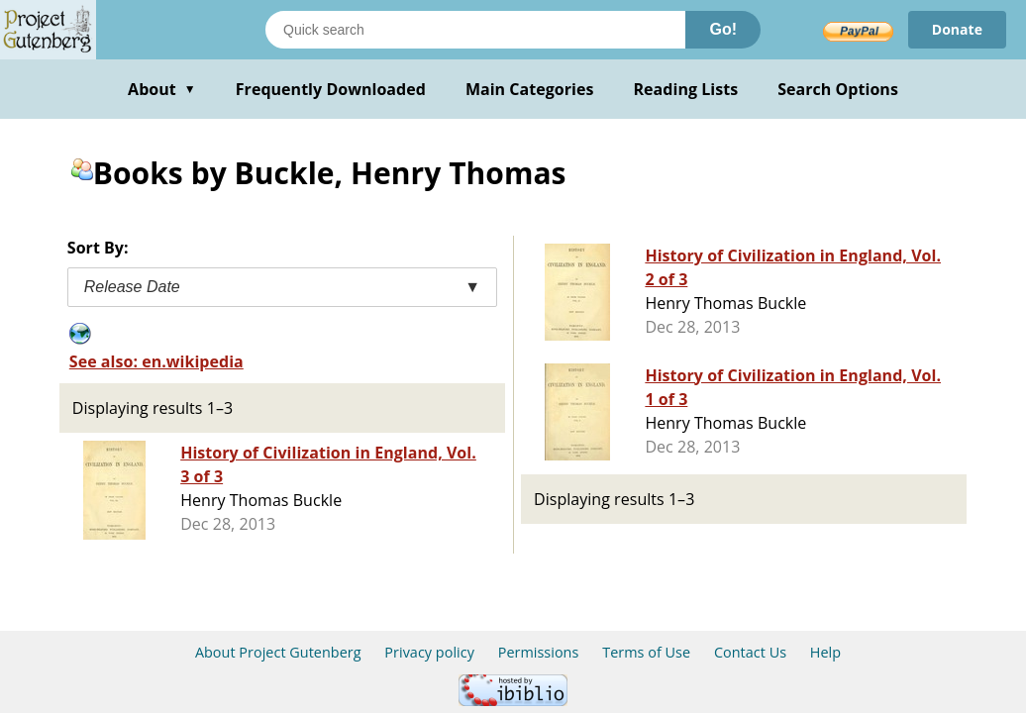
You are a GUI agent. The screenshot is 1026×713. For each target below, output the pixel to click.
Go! (723, 29)
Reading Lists (686, 89)
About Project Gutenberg (278, 652)
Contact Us (750, 652)
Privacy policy (429, 652)
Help (825, 652)
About (162, 89)
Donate (957, 29)
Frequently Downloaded (331, 89)
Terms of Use (646, 652)
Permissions (538, 652)
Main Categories (529, 89)
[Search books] (475, 30)
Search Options (837, 89)
